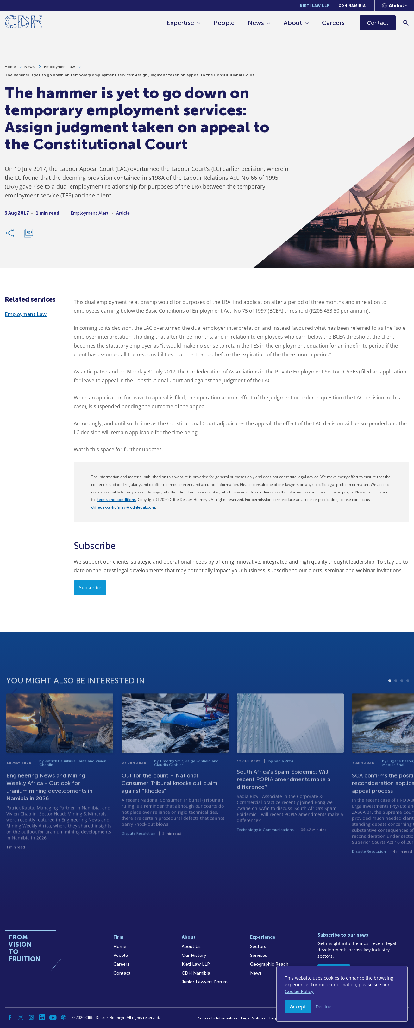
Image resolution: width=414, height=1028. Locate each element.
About (293, 23)
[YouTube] (53, 1017)
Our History (194, 955)
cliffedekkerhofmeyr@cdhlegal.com (123, 507)
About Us (191, 946)
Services (258, 955)
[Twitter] (21, 1017)
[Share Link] (10, 233)
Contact (122, 973)
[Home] (23, 23)
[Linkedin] (42, 1017)
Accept (298, 1006)
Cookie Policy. (299, 991)
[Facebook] (10, 1017)
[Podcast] (64, 1017)
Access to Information (217, 1018)
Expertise (180, 23)
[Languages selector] (395, 5)
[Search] (406, 22)
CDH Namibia (352, 5)
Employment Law (59, 67)
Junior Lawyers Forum (205, 982)
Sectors (258, 946)
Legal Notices (253, 1018)
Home (10, 67)
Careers (333, 23)
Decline (323, 1007)
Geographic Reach (269, 964)
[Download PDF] (28, 233)
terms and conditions (116, 500)
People (224, 23)
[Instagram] (31, 1017)
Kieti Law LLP (314, 5)
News (256, 23)
